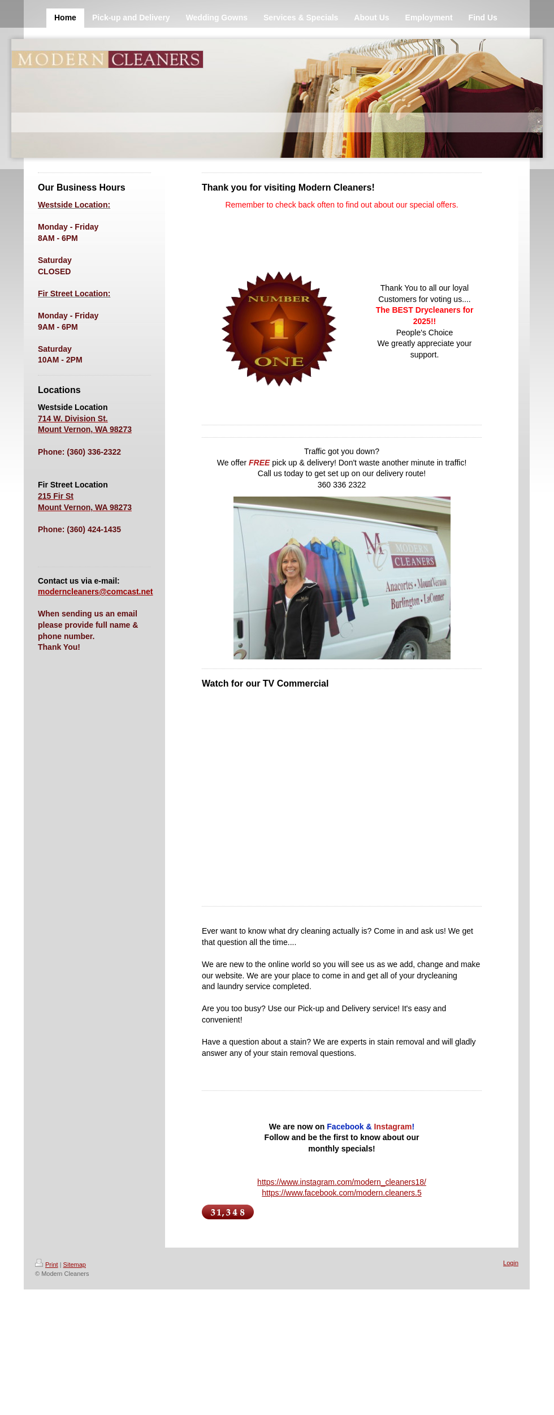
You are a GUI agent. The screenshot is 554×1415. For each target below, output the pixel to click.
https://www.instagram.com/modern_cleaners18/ (341, 1182)
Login (510, 1262)
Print (46, 1264)
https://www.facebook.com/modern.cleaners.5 (341, 1192)
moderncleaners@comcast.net (95, 591)
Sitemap (74, 1264)
